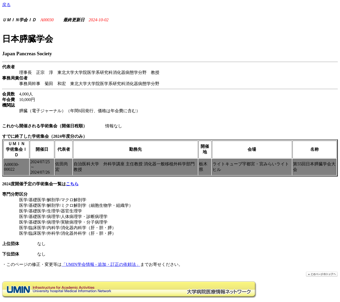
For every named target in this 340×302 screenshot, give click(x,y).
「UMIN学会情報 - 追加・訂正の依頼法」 (101, 264)
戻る (6, 4)
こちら (72, 184)
